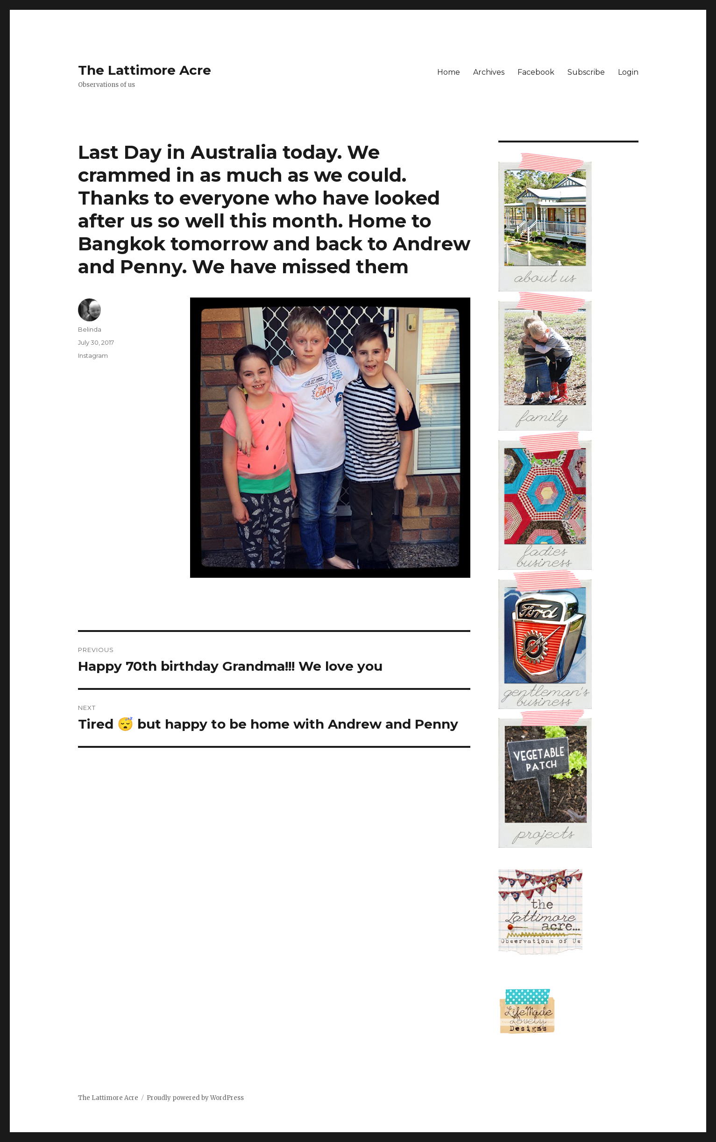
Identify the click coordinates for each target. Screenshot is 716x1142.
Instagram (93, 355)
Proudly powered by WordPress (195, 1098)
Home (448, 72)
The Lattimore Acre (144, 70)
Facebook (536, 72)
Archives (488, 72)
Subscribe (586, 72)
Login (628, 72)
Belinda (89, 329)
